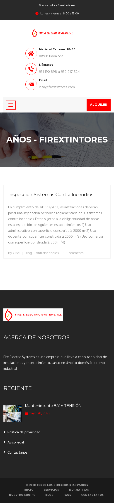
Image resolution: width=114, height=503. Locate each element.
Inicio (29, 490)
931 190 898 (48, 72)
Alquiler (98, 105)
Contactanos (17, 453)
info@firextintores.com (57, 87)
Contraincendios (46, 253)
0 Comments (73, 253)
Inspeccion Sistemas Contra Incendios (50, 194)
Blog (28, 253)
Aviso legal (15, 443)
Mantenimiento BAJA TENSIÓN (53, 406)
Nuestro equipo (22, 495)
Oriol (16, 253)
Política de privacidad (23, 432)
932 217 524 (70, 72)
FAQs (67, 495)
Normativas (79, 490)
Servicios (51, 490)
